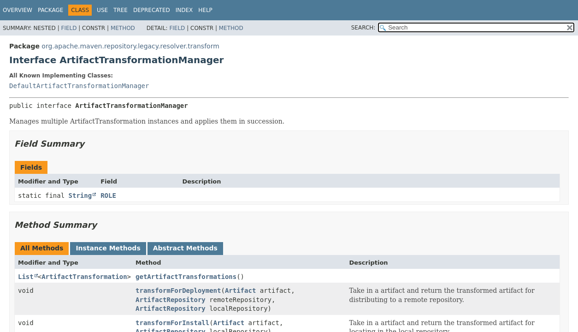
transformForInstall (172, 322)
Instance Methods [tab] (108, 248)
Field (69, 28)
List (26, 276)
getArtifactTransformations (186, 276)
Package (50, 10)
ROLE (108, 195)
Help (205, 10)
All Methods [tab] (41, 248)
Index (184, 10)
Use (102, 10)
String (80, 195)
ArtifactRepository (171, 299)
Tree (120, 10)
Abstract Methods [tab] (185, 248)
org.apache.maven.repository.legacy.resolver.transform (130, 46)
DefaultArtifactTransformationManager (79, 85)
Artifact (240, 290)
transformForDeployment (178, 290)
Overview (17, 10)
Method (123, 28)
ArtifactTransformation (84, 276)
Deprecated (151, 10)
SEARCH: (363, 27)
